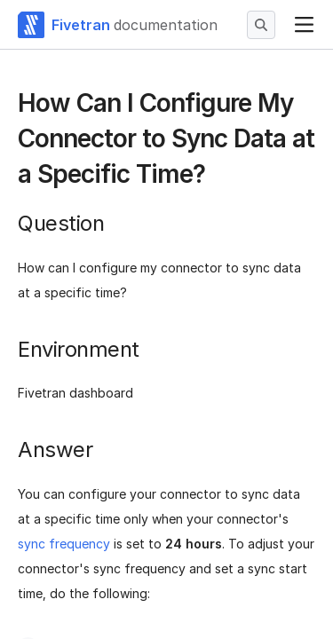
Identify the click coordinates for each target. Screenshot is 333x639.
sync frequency (64, 543)
